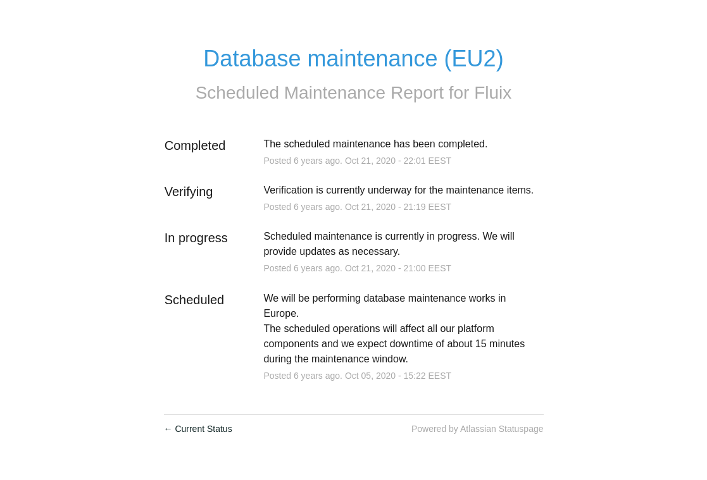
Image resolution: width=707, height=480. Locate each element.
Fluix (492, 92)
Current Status (198, 429)
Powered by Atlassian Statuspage (477, 429)
